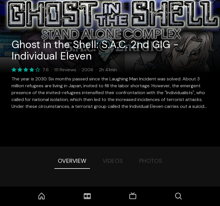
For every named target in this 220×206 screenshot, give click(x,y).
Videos (113, 161)
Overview (72, 161)
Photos (150, 161)
